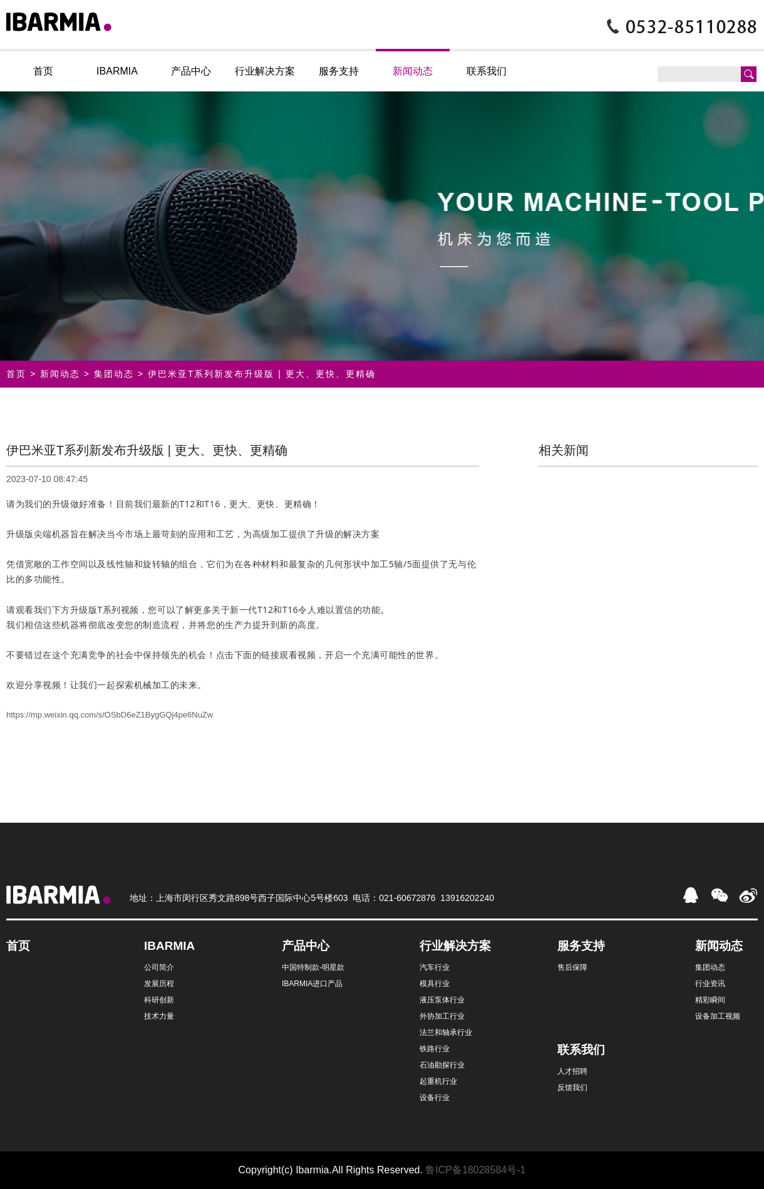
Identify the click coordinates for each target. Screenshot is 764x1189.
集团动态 (114, 374)
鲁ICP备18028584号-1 (475, 1170)
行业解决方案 (265, 71)
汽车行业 (435, 967)
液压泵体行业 (442, 1000)
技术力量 (159, 1016)
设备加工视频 (717, 1016)
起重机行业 (438, 1081)
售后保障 (572, 967)
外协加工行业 (442, 1016)
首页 (43, 71)
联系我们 (487, 71)
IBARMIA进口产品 (312, 983)
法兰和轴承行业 (446, 1032)
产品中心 (191, 71)
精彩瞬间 (710, 1000)
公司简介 (159, 967)
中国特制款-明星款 (313, 967)
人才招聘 (572, 1071)
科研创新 (159, 1000)
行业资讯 (710, 983)
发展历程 (159, 983)
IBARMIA (117, 71)
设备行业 (435, 1097)
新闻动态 (413, 71)
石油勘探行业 (442, 1065)
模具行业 (435, 983)
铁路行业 (435, 1048)
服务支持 (339, 71)
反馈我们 (572, 1087)
